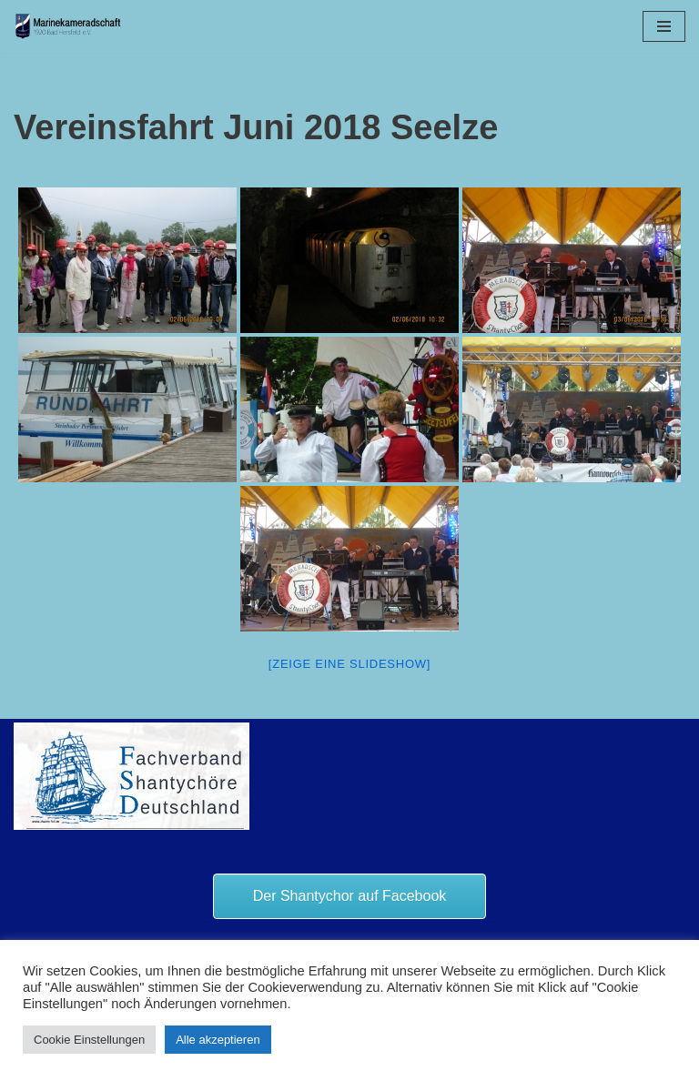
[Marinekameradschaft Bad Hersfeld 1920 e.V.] (68, 26)
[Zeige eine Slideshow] (349, 664)
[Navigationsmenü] (664, 26)
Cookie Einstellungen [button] (89, 1039)
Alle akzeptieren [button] (218, 1039)
